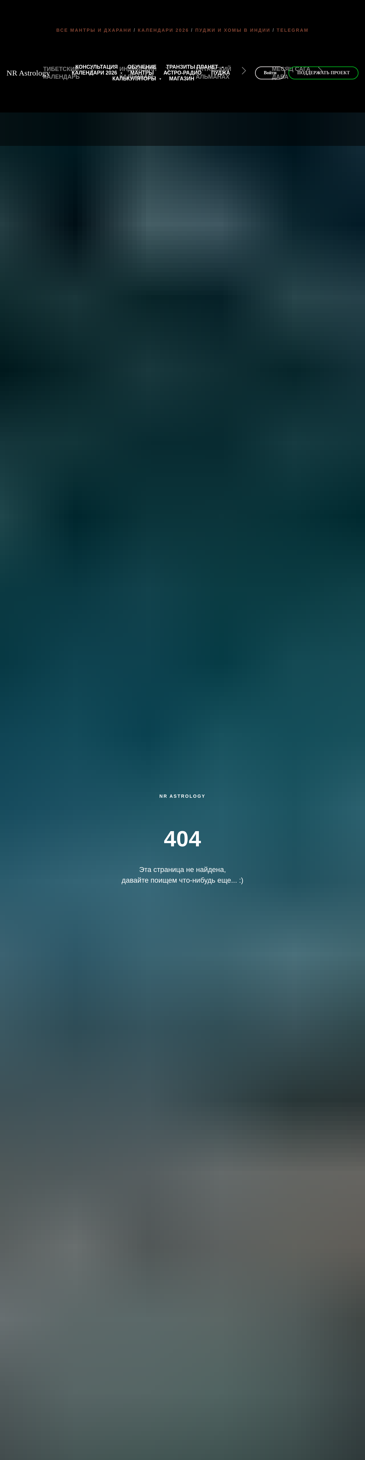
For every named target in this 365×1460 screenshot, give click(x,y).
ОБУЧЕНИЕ (142, 67)
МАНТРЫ (142, 73)
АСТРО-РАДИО (182, 73)
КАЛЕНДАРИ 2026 (95, 73)
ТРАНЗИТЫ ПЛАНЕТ (192, 67)
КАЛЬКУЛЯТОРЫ (134, 78)
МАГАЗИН (181, 78)
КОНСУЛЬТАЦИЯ (97, 67)
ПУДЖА (220, 73)
